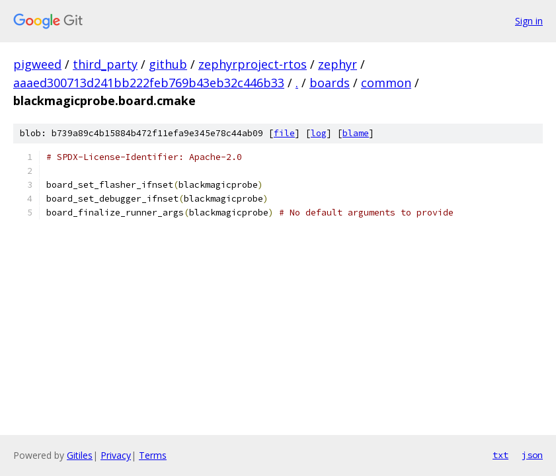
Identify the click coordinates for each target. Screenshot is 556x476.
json (532, 455)
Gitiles (80, 455)
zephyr (337, 64)
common (386, 83)
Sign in (529, 21)
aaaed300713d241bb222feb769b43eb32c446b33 (148, 83)
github (168, 64)
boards (329, 83)
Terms (153, 455)
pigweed (37, 64)
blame (355, 133)
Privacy (115, 455)
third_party (105, 64)
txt (500, 455)
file (284, 133)
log (319, 133)
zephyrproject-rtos (252, 64)
